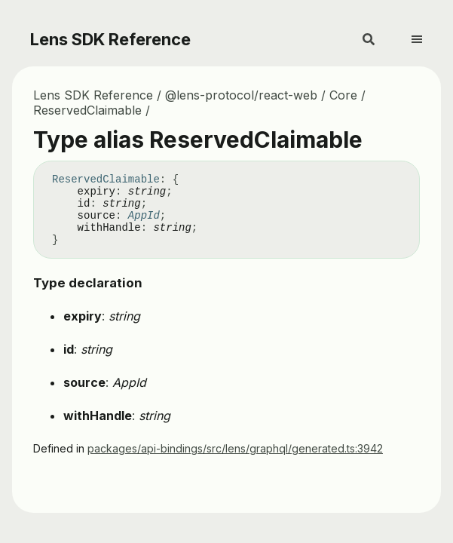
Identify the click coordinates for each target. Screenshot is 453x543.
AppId (144, 216)
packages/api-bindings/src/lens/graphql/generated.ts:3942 (235, 448)
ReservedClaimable (87, 110)
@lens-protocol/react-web (241, 95)
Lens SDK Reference (110, 39)
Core (343, 95)
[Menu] (426, 33)
